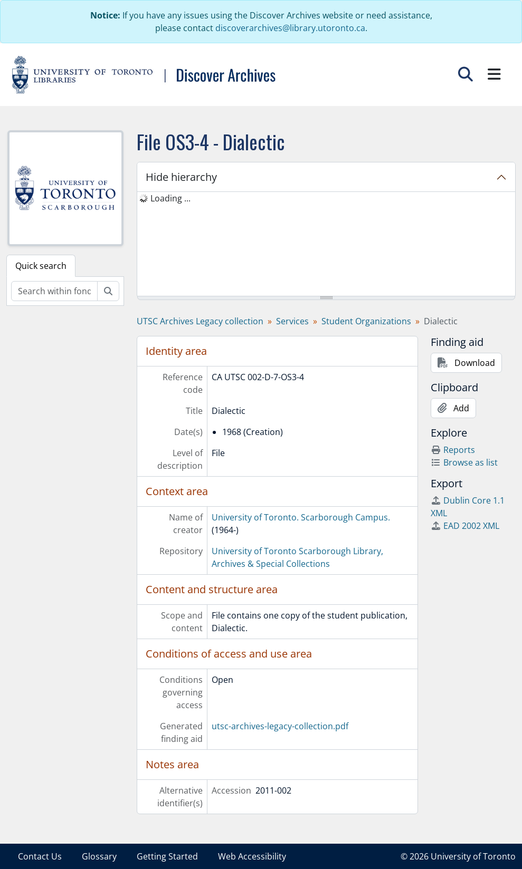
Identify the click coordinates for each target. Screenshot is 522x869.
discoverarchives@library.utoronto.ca (290, 28)
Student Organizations (366, 321)
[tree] (326, 244)
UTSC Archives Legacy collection (200, 321)
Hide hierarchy (181, 177)
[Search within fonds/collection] (54, 291)
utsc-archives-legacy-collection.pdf (280, 726)
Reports (453, 450)
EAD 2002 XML (465, 526)
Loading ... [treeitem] (170, 198)
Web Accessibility (252, 856)
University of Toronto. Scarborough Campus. (301, 517)
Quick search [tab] (41, 266)
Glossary (99, 856)
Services (292, 321)
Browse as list (464, 462)
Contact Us (40, 856)
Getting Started (167, 856)
